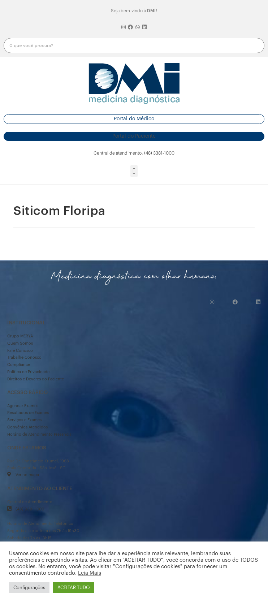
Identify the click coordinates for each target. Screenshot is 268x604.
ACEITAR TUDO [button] (73, 587)
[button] (134, 119)
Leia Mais (89, 573)
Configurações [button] (29, 587)
